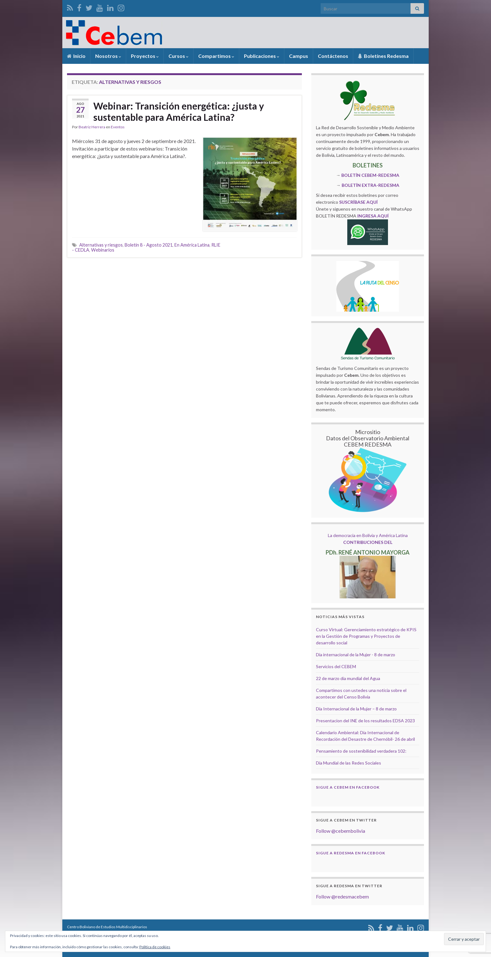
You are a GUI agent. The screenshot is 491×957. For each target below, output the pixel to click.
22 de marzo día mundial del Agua (348, 678)
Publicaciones (261, 56)
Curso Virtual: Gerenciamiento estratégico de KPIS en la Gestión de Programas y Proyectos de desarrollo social (366, 636)
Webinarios (102, 250)
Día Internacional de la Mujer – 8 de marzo (356, 708)
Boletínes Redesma (383, 56)
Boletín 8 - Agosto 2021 (149, 245)
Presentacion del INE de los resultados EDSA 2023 (365, 720)
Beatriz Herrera (92, 127)
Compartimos (216, 56)
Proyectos (145, 56)
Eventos (118, 127)
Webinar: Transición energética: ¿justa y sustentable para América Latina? (178, 111)
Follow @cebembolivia (340, 831)
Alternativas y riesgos (101, 245)
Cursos (178, 56)
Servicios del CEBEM (336, 666)
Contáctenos (333, 56)
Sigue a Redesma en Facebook (350, 853)
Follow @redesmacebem (342, 896)
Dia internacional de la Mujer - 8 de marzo (355, 654)
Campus (298, 56)
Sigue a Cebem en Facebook (348, 787)
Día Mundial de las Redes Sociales (348, 762)
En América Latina (191, 245)
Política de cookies (154, 946)
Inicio (76, 56)
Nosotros (108, 56)
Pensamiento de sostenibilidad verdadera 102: (361, 751)
